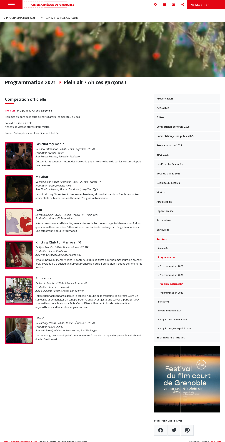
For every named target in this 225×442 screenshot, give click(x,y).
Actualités (163, 104)
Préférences (81, 438)
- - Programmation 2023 (170, 262)
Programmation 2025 (169, 141)
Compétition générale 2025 (173, 122)
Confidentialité (66, 438)
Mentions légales (47, 438)
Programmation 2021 (18, 13)
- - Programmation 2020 (170, 288)
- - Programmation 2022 (170, 270)
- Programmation (166, 253)
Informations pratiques (171, 333)
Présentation (165, 94)
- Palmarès (162, 244)
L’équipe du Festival (168, 179)
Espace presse (165, 207)
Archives (162, 235)
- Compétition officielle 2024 (172, 315)
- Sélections (163, 297)
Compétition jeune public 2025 (175, 132)
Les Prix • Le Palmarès (170, 160)
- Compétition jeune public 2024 (174, 324)
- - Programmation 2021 (170, 279)
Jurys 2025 (163, 150)
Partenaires (164, 216)
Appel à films (164, 197)
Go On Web (216, 438)
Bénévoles (163, 225)
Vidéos (161, 188)
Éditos (160, 113)
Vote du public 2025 (168, 169)
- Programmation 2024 (169, 306)
